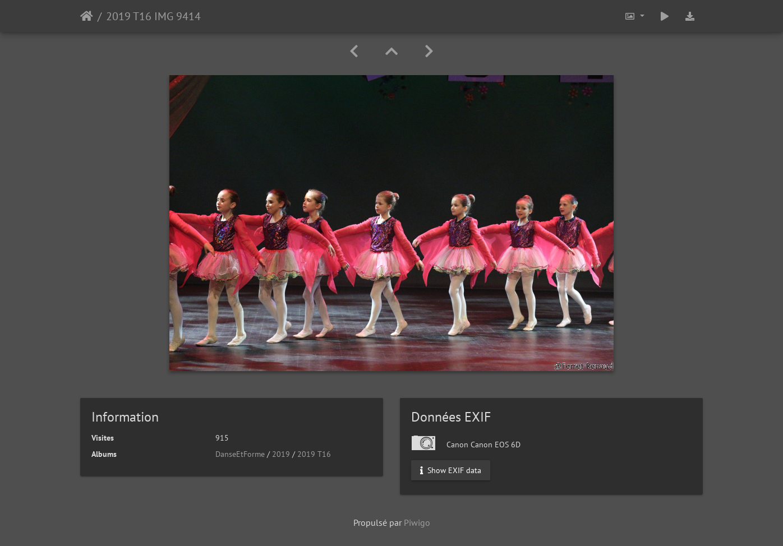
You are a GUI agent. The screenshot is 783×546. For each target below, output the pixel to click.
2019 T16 (314, 454)
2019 (281, 454)
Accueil (86, 16)
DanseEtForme (240, 454)
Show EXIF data (450, 470)
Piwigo (417, 522)
